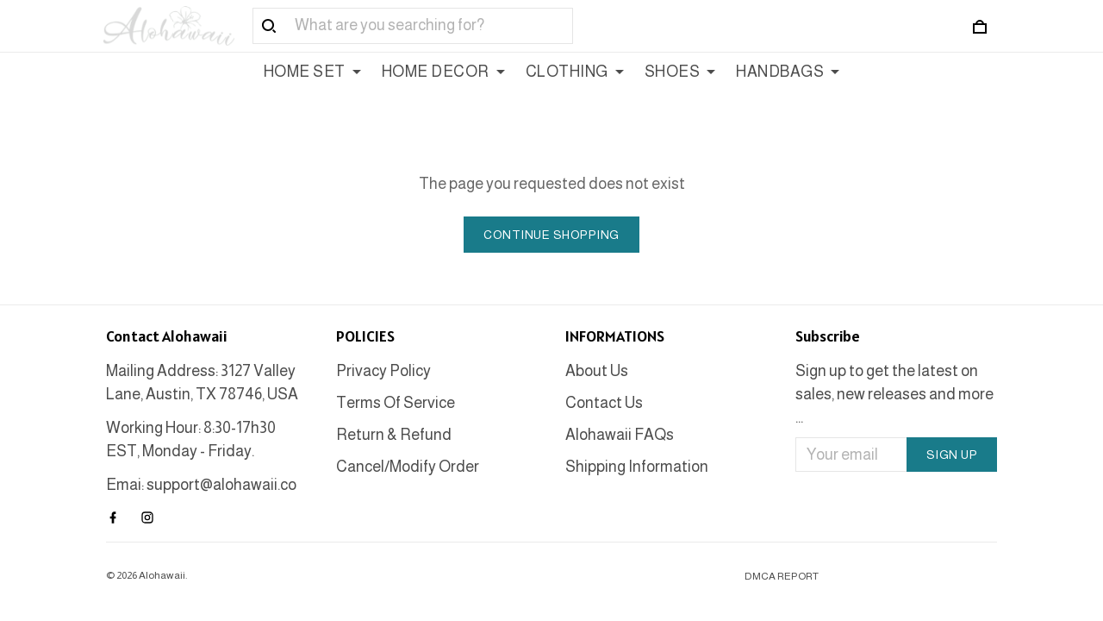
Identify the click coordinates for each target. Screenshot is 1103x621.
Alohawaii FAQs (619, 434)
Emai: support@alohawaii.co (201, 484)
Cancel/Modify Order (407, 466)
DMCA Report (782, 576)
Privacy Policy (383, 371)
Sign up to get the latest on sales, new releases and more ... (894, 394)
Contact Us (604, 402)
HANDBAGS (787, 71)
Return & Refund (394, 434)
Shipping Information (636, 466)
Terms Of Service (395, 402)
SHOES (680, 71)
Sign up (952, 454)
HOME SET (312, 71)
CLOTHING (575, 71)
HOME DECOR (443, 71)
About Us (596, 371)
